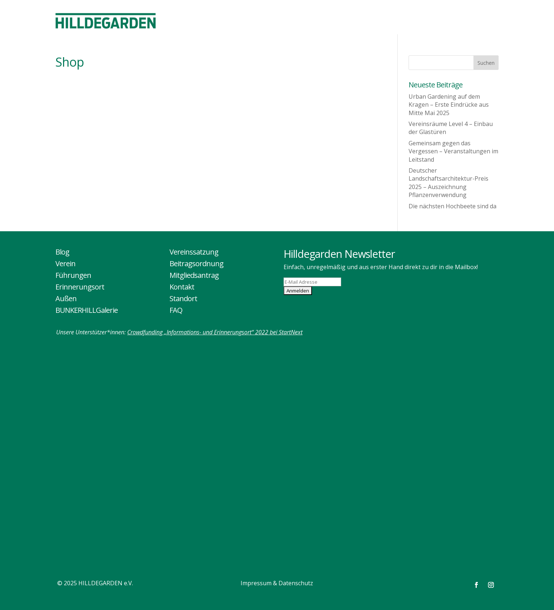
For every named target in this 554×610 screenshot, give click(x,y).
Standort (183, 298)
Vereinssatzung (193, 252)
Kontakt (181, 287)
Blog (62, 252)
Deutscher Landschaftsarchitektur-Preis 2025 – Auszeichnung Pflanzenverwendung (448, 182)
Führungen (73, 275)
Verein (65, 263)
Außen (66, 298)
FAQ (175, 310)
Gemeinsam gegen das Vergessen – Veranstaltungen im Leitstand (453, 151)
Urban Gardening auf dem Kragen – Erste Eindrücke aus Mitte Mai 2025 (449, 105)
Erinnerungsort (79, 287)
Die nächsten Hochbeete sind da (452, 206)
